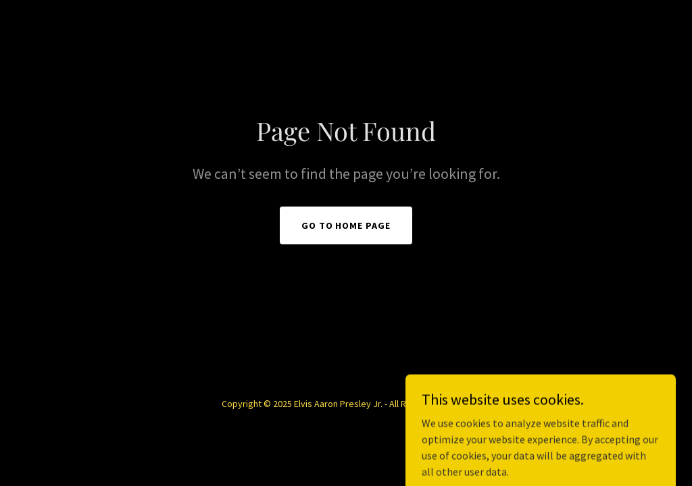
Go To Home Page (346, 225)
